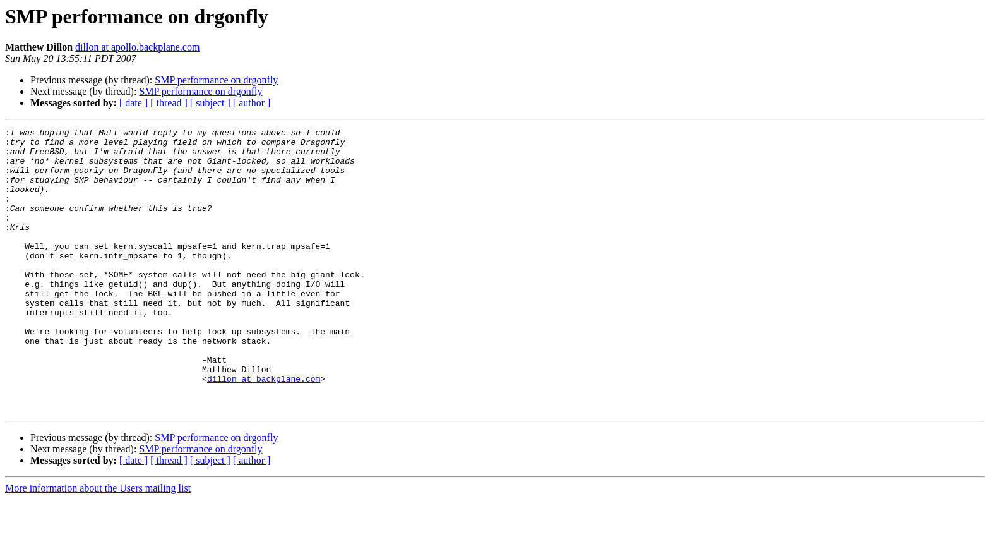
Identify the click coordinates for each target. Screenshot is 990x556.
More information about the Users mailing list (98, 545)
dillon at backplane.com (263, 429)
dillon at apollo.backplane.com (137, 47)
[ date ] (133, 102)
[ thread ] (169, 102)
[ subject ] (210, 102)
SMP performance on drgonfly (216, 80)
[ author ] (252, 102)
